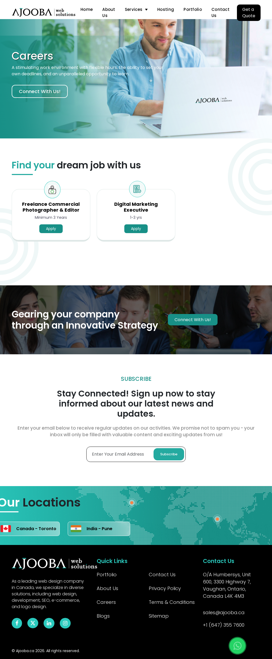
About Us (108, 12)
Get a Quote (248, 12)
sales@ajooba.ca (224, 612)
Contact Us (220, 12)
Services (133, 9)
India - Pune (91, 529)
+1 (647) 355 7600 (223, 625)
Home (86, 9)
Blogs (103, 616)
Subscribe (168, 454)
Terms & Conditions (172, 602)
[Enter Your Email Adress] (136, 454)
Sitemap (159, 616)
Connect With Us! (40, 91)
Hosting (165, 9)
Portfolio (193, 9)
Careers (106, 602)
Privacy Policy (165, 588)
